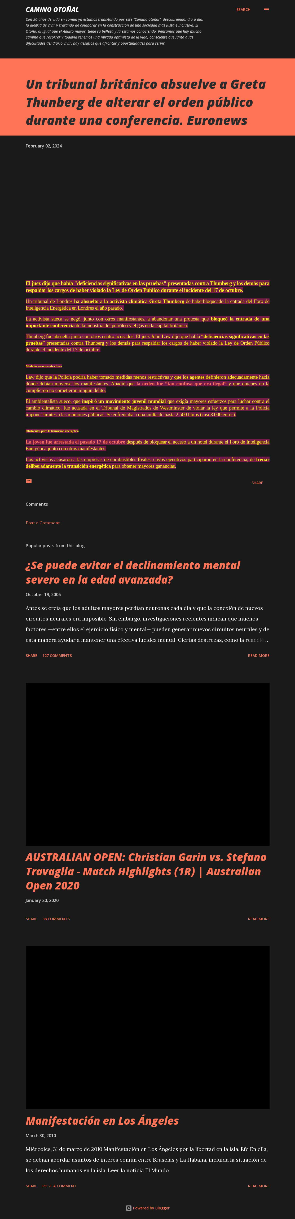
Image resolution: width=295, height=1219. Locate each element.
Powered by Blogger (148, 1204)
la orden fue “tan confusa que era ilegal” (190, 382)
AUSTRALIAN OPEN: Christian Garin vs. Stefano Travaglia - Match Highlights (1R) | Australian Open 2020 (146, 867)
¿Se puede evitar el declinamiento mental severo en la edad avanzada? (133, 568)
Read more (259, 651)
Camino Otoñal (52, 9)
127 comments (57, 651)
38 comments (56, 914)
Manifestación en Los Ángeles (102, 1116)
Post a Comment (43, 518)
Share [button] (257, 478)
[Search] (243, 9)
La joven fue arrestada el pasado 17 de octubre (80, 439)
